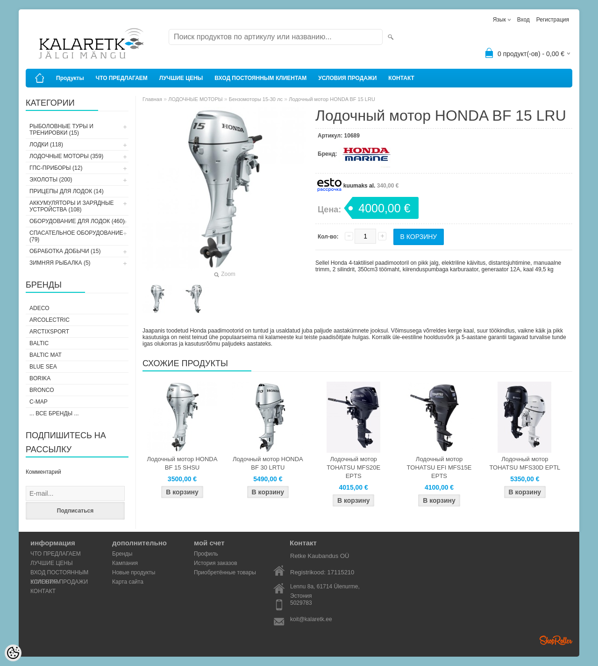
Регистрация (552, 19)
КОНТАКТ (401, 78)
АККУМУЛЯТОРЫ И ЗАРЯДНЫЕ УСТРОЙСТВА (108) (71, 206)
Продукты (70, 78)
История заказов (215, 563)
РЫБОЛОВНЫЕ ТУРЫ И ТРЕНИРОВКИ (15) (61, 129)
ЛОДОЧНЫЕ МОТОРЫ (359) (66, 156)
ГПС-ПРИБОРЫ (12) (55, 168)
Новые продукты (133, 572)
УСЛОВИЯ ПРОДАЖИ (347, 78)
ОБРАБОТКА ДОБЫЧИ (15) (64, 251)
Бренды (122, 553)
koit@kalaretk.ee (311, 619)
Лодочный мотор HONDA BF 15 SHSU (182, 463)
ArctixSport (49, 331)
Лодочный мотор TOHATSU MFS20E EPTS (353, 467)
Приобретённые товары (225, 572)
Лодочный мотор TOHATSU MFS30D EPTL (524, 463)
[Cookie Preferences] (13, 652)
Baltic (39, 343)
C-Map (38, 401)
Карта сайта (127, 582)
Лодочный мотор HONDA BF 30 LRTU (268, 463)
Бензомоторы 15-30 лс (256, 99)
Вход (523, 19)
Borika (39, 378)
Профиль (206, 553)
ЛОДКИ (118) (46, 144)
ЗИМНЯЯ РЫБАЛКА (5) (60, 263)
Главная (152, 99)
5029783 (301, 603)
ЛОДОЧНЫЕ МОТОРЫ (195, 99)
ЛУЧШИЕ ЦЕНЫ (181, 78)
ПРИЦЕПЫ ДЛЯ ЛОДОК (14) (66, 191)
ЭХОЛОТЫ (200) (50, 179)
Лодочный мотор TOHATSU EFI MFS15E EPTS (439, 467)
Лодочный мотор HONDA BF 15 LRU (332, 99)
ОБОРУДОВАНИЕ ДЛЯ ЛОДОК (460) (77, 221)
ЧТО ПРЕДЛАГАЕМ (122, 78)
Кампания (125, 563)
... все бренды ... (54, 413)
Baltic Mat (45, 355)
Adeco (39, 308)
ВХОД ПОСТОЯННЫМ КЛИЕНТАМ (260, 78)
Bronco (41, 390)
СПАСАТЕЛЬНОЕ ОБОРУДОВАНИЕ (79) (76, 236)
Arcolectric (49, 320)
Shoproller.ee (556, 640)
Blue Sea (43, 366)
